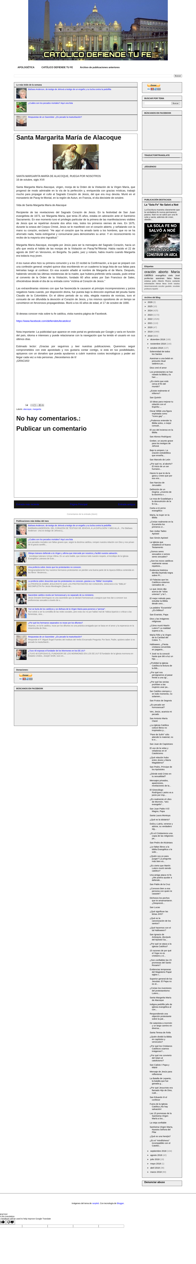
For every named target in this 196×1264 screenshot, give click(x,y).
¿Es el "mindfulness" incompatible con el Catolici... (160, 1143)
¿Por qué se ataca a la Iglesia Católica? (161, 945)
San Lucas (155, 907)
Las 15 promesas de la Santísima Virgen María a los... (161, 1116)
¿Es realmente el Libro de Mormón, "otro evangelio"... (161, 802)
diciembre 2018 (158, 339)
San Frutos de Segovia (161, 700)
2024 (150, 310)
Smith (170, 284)
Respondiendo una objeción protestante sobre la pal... (160, 1016)
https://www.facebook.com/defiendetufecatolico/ (43, 321)
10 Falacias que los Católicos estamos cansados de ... (160, 582)
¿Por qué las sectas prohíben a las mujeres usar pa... (159, 684)
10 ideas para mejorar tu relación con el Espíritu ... (161, 404)
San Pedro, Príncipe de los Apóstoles (161, 768)
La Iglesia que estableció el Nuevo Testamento (160, 544)
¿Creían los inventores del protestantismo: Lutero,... (161, 990)
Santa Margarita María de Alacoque (160, 998)
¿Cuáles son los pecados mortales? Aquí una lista (50, 103)
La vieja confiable (158, 1122)
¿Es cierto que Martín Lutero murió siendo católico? (160, 868)
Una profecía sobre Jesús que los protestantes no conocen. (54, 567)
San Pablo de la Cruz (160, 884)
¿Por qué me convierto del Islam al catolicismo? (161, 1058)
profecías (148, 278)
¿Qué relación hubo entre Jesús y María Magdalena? (160, 760)
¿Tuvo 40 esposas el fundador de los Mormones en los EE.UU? (56, 651)
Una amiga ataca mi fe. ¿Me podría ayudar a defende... (161, 877)
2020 (150, 327)
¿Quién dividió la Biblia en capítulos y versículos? (161, 1039)
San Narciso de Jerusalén (157, 483)
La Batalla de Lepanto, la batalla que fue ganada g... (160, 1081)
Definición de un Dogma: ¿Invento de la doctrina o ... (161, 492)
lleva (164, 284)
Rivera (168, 281)
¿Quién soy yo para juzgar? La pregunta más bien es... (160, 858)
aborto (163, 272)
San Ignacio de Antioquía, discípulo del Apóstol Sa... (160, 937)
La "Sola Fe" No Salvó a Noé (161, 204)
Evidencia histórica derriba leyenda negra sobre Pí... (161, 573)
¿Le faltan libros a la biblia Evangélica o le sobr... (161, 849)
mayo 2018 (155, 1163)
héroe (158, 284)
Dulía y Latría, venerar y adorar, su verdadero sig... (161, 826)
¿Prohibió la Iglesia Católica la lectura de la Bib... (161, 665)
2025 (150, 306)
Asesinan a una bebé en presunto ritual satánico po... (161, 361)
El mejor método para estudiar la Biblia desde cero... (160, 601)
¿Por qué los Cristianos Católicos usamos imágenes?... (161, 1048)
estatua (147, 281)
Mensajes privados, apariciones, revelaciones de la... (160, 783)
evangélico (161, 275)
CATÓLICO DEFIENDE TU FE (57, 67)
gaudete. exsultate (172, 286)
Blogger (120, 1203)
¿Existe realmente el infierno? (160, 391)
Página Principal (78, 504)
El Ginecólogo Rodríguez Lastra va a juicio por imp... (161, 792)
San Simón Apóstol (159, 538)
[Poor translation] (10, 1222)
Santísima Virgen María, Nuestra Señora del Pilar (161, 1129)
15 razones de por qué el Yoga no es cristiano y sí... (160, 953)
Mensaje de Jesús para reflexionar (161, 1072)
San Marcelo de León (160, 459)
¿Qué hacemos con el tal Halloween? (160, 928)
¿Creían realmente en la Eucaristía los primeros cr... (161, 524)
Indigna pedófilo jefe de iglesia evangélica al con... (161, 1007)
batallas (177, 284)
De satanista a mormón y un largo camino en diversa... (161, 1025)
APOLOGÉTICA (26, 67)
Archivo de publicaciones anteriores (100, 67)
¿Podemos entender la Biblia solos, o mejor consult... (161, 423)
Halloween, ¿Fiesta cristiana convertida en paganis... (160, 647)
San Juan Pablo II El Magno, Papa (159, 809)
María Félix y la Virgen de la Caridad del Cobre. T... (160, 637)
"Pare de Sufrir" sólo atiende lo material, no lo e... (161, 737)
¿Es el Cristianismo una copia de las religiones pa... (161, 836)
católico (148, 275)
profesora (148, 289)
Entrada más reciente (27, 504)
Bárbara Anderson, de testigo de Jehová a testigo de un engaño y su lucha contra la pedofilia (69, 89)
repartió (155, 289)
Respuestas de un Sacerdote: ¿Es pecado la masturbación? (55, 117)
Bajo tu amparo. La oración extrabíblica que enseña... (160, 453)
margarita (37, 409)
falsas (177, 278)
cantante (176, 281)
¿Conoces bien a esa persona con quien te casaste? (161, 891)
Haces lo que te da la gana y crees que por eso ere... (161, 475)
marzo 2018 (156, 1172)
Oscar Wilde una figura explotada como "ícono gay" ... (161, 413)
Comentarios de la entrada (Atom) (82, 514)
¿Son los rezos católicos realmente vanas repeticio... (161, 563)
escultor (161, 286)
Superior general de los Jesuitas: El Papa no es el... (161, 981)
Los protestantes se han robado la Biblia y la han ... (161, 374)
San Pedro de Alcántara (161, 842)
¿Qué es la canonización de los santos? (160, 921)
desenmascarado (151, 286)
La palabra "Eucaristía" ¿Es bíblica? (161, 608)
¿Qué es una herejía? (160, 1136)
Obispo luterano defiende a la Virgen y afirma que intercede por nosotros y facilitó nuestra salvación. (73, 553)
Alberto (161, 281)
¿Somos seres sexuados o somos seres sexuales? (160, 554)
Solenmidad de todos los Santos (160, 352)
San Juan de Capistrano (161, 744)
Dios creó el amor (158, 367)
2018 (150, 336)
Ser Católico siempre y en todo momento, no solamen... (161, 694)
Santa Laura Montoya (160, 815)
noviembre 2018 (158, 343)
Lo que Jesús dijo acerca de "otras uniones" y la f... (159, 591)
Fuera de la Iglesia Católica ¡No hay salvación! (159, 1106)
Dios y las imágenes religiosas (159, 620)
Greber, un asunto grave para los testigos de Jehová (161, 443)
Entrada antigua (126, 504)
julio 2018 (155, 1159)
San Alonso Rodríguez (160, 436)
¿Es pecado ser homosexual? (157, 705)
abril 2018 (155, 1168)
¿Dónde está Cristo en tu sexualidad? (160, 774)
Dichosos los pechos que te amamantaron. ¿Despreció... (161, 900)
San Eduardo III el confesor (158, 1098)
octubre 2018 (156, 348)
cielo (170, 275)
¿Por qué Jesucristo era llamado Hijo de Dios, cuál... (161, 1090)
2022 (150, 319)
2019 (150, 331)
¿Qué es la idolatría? (160, 819)
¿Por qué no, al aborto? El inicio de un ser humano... (161, 466)
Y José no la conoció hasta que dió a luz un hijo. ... (161, 656)
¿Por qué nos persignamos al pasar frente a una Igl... (161, 675)
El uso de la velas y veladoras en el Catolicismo (159, 750)
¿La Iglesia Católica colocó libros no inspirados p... (159, 727)
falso (169, 278)
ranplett (95, 1203)
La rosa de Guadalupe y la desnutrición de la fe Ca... (161, 501)
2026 (150, 302)
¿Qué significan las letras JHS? (159, 912)
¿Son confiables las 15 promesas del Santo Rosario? (161, 962)
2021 (150, 323)
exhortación (149, 284)
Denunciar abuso (154, 1182)
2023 (150, 315)
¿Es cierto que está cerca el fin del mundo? (159, 384)
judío (154, 281)
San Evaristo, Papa (159, 614)
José (177, 275)
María (175, 272)
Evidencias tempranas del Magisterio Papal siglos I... (161, 972)
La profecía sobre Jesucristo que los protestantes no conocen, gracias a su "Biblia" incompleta (70, 581)
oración (150, 272)
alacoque (27, 409)
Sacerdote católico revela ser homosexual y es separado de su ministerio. (61, 595)
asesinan (160, 278)
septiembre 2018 (158, 1151)
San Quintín (155, 397)
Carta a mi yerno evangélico (158, 509)
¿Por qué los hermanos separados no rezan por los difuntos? (55, 623)
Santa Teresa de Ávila (160, 1032)
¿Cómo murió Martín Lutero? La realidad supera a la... (160, 628)
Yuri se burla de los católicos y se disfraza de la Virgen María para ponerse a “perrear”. (67, 609)
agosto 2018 (156, 1155)
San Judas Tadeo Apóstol (158, 532)
